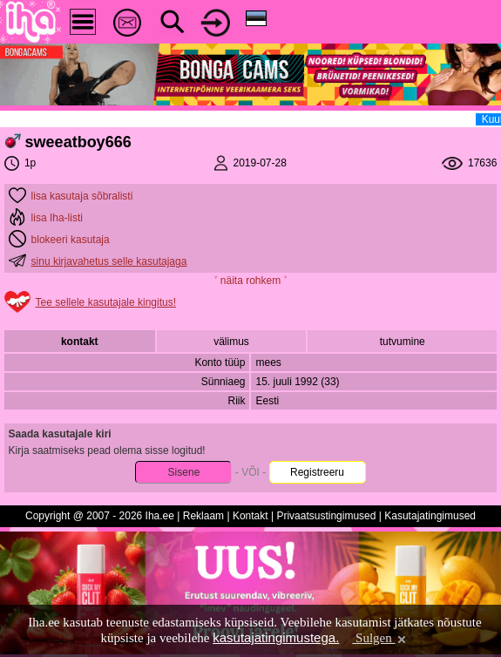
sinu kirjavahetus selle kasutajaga (109, 261)
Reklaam (203, 516)
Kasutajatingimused (430, 516)
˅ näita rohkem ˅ (250, 280)
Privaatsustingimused (326, 516)
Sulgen (380, 638)
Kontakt (250, 516)
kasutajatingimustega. (276, 637)
